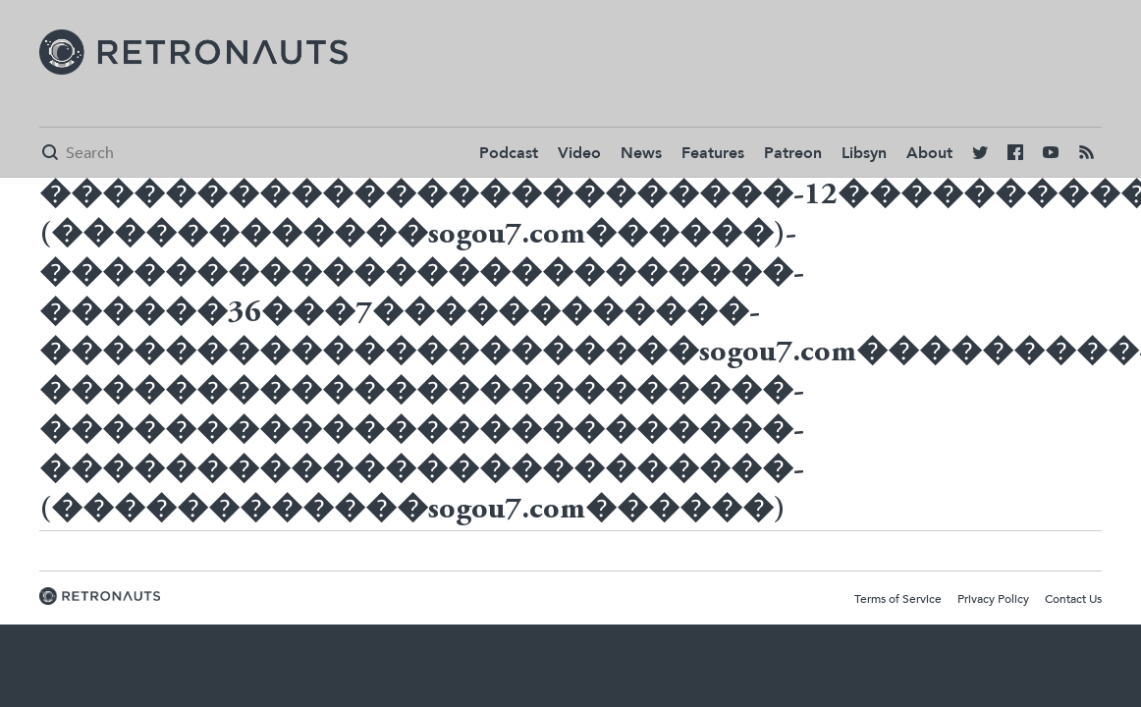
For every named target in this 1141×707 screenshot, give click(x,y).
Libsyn (864, 153)
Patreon (793, 153)
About (929, 153)
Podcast (508, 153)
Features (712, 153)
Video (579, 153)
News (641, 153)
